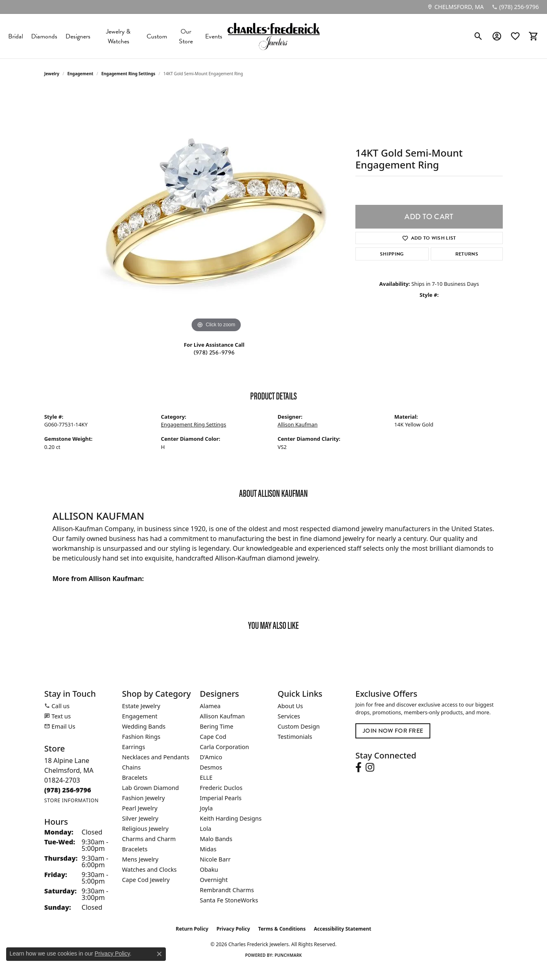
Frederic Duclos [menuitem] (221, 788)
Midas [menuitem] (208, 849)
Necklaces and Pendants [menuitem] (155, 757)
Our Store (186, 36)
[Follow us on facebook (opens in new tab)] (358, 767)
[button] (478, 36)
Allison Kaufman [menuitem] (222, 716)
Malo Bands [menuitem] (216, 839)
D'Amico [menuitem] (211, 757)
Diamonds (44, 36)
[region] (216, 211)
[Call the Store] (67, 789)
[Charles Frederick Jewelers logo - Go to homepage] (273, 36)
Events (213, 36)
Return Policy (192, 928)
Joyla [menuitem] (206, 808)
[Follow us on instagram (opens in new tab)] (370, 767)
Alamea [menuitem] (210, 706)
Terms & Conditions (282, 928)
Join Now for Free (393, 731)
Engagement (80, 73)
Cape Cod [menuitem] (213, 736)
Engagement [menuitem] (139, 716)
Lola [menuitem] (205, 828)
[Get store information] (71, 800)
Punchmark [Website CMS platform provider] (288, 955)
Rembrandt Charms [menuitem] (227, 890)
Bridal (15, 36)
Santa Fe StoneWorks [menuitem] (229, 900)
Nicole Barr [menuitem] (215, 859)
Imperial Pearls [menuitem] (221, 798)
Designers (78, 36)
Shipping (392, 254)
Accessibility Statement (342, 928)
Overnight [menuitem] (214, 880)
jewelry (51, 73)
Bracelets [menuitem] (134, 777)
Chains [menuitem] (131, 767)
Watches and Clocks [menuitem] (149, 869)
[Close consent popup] (159, 953)
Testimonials (295, 736)
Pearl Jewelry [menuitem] (139, 808)
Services (289, 716)
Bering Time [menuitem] (216, 726)
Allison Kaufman (298, 424)
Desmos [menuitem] (211, 767)
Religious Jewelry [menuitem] (145, 828)
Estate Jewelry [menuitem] (141, 706)
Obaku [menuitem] (209, 869)
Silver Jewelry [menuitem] (140, 818)
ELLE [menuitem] (206, 777)
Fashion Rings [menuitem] (141, 736)
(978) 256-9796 (214, 352)
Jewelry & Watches (118, 36)
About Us (290, 706)
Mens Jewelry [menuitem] (140, 859)
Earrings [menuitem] (133, 747)
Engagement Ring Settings (129, 73)
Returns (466, 254)
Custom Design (299, 726)
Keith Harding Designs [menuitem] (231, 818)
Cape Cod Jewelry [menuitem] (146, 880)
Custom (157, 36)
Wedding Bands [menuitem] (143, 726)
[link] (455, 7)
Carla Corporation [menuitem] (224, 747)
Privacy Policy (233, 928)
